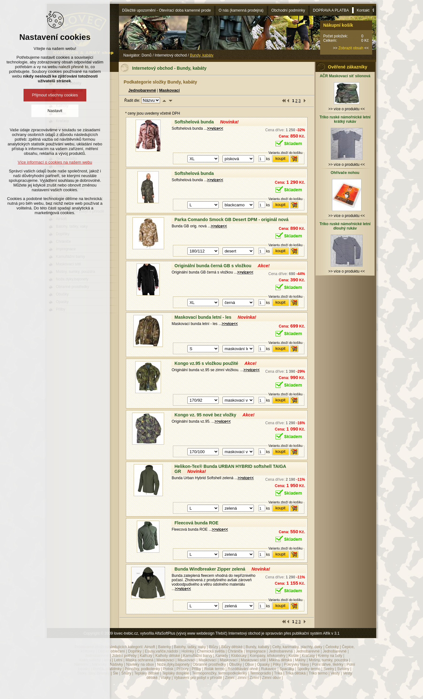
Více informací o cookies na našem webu (55, 162)
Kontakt (363, 10)
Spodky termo (308, 669)
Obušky (235, 664)
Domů (147, 55)
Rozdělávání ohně (243, 669)
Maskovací (169, 90)
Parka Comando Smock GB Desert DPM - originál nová (231, 219)
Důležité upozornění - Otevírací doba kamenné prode (166, 10)
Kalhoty (146, 655)
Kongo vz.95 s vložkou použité (206, 363)
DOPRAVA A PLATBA (331, 10)
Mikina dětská (280, 660)
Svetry (329, 669)
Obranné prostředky (209, 664)
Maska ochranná (139, 660)
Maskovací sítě (253, 660)
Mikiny (300, 660)
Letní (118, 660)
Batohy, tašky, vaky (190, 647)
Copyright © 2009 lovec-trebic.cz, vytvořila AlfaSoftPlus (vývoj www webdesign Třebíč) (155, 633)
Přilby (196, 669)
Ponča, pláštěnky (107, 669)
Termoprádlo (260, 673)
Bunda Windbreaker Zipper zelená (209, 569)
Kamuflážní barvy (197, 655)
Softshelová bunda (194, 121)
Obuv (249, 664)
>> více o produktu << (346, 106)
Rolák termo (214, 669)
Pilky (277, 664)
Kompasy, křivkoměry (268, 655)
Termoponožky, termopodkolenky (219, 673)
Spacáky (287, 669)
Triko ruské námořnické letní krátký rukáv (345, 119)
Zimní (229, 677)
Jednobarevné (142, 90)
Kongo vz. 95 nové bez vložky (205, 414)
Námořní (81, 664)
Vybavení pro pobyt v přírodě (198, 677)
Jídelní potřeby (124, 655)
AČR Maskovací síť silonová (345, 76)
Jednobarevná (281, 651)
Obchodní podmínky (288, 10)
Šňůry (126, 673)
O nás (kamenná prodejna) (241, 10)
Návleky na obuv (140, 664)
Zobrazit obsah (350, 48)
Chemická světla (211, 651)
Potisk (168, 669)
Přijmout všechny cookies (55, 95)
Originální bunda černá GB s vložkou (212, 265)
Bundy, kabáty (257, 647)
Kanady (221, 655)
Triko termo (317, 673)
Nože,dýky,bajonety (173, 664)
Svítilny (343, 669)
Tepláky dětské (146, 673)
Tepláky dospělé (175, 673)
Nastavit (55, 110)
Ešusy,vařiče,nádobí (161, 651)
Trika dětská (295, 673)
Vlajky (166, 677)
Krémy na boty (330, 655)
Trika (278, 673)
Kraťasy (308, 655)
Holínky (187, 651)
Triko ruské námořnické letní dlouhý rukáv (345, 226)
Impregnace (256, 651)
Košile (293, 655)
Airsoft (149, 647)
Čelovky (332, 647)
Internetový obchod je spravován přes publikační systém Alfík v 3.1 (284, 633)
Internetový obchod (171, 55)
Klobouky (238, 655)
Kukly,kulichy (90, 660)
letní (107, 660)
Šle (115, 673)
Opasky (263, 664)
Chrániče (235, 651)
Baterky (164, 647)
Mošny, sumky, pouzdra (328, 660)
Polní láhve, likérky (327, 664)
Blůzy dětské (232, 647)
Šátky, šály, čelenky (93, 673)
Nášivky (116, 664)
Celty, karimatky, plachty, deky (297, 647)
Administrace (211, 688)
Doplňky (135, 651)
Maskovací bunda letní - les (202, 317)
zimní (242, 677)
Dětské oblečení (111, 651)
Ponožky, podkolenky (142, 669)
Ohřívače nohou (345, 173)
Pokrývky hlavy (296, 664)
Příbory (182, 669)
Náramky (99, 664)
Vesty (335, 673)
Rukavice (268, 669)
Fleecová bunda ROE (196, 522)
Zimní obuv (271, 677)
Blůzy (213, 647)
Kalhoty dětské (167, 655)
